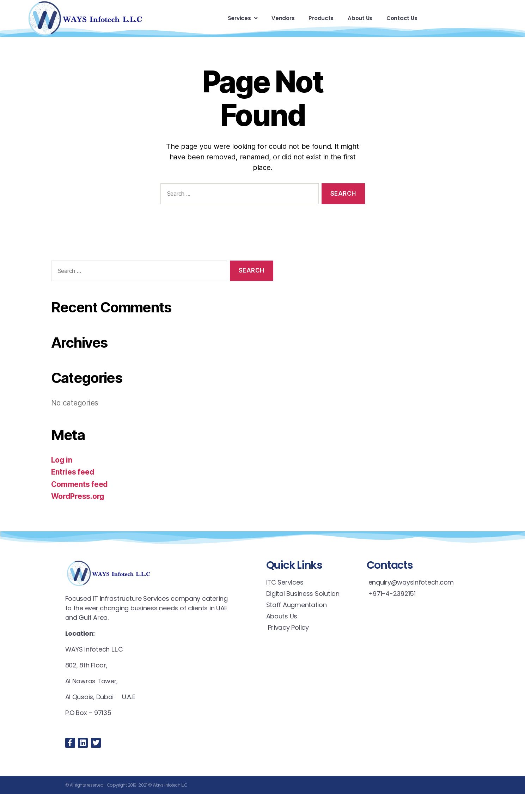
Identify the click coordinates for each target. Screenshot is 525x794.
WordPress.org (78, 496)
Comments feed (79, 484)
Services (243, 18)
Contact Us (401, 18)
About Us (360, 18)
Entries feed (72, 472)
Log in (61, 460)
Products (321, 18)
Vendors (282, 18)
